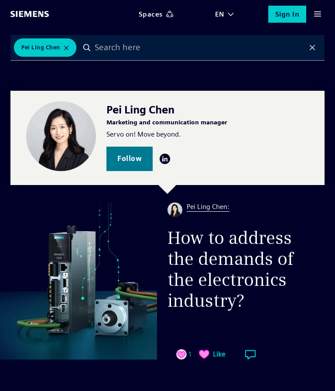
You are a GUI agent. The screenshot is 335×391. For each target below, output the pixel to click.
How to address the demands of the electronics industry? (231, 269)
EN (220, 14)
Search (87, 48)
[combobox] (200, 47)
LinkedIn (165, 159)
